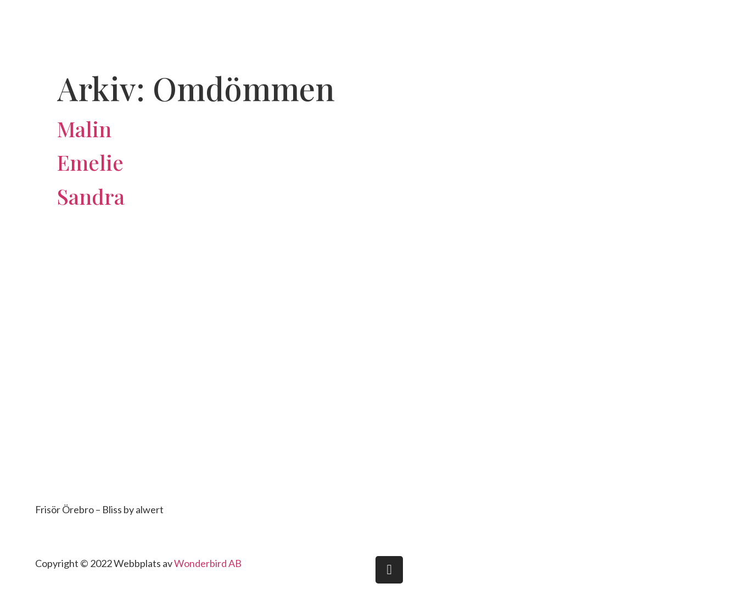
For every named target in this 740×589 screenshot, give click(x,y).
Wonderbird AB (208, 563)
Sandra (91, 196)
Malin (84, 129)
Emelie (90, 162)
